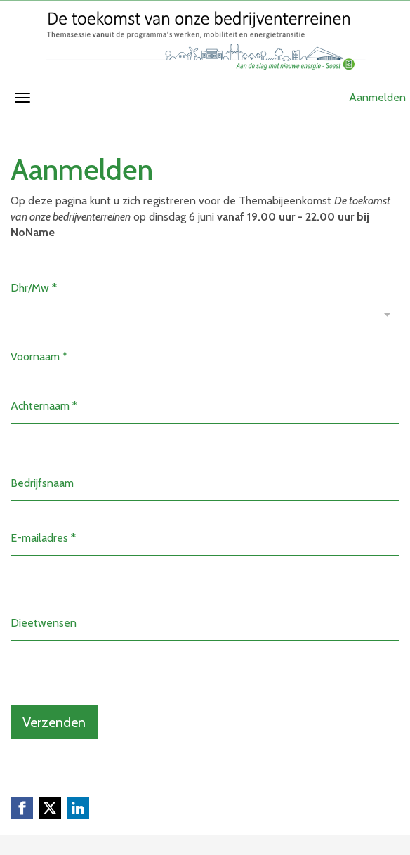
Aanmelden (377, 97)
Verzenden (54, 722)
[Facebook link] (22, 808)
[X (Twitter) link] (50, 808)
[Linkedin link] (78, 808)
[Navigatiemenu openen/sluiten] (22, 98)
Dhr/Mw (34, 287)
